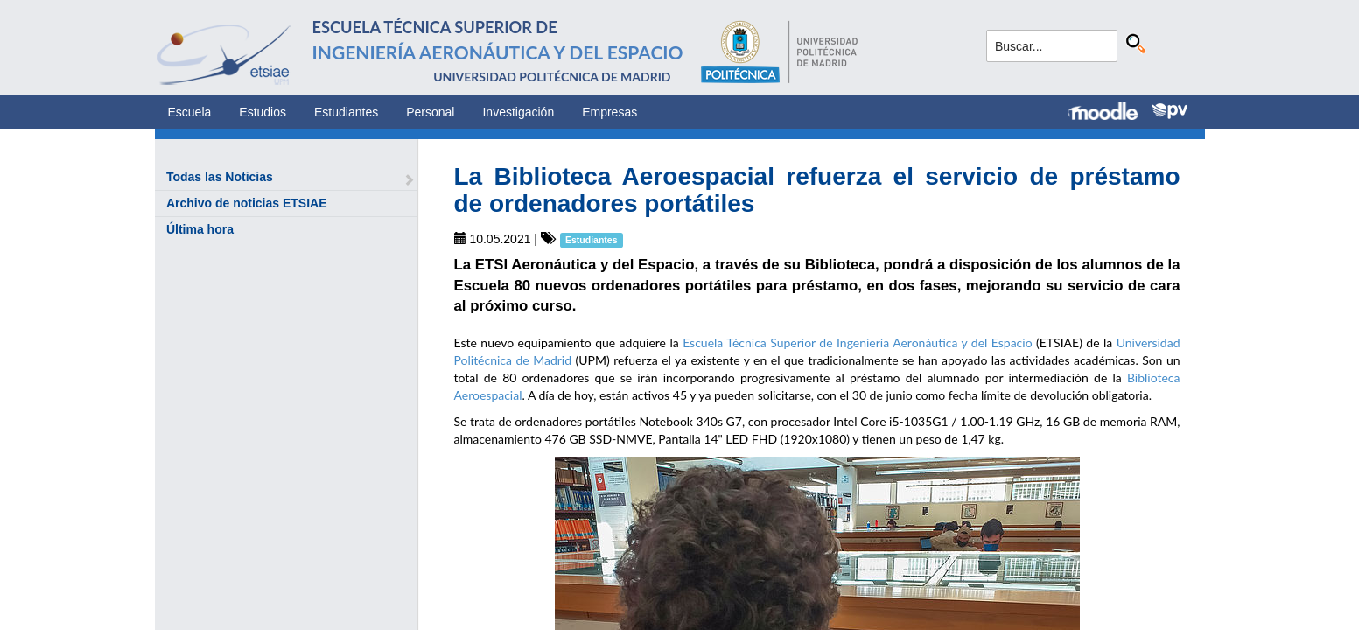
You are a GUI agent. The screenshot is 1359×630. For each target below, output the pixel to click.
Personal (430, 112)
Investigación (518, 112)
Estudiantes (346, 112)
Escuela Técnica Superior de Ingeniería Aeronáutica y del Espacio (857, 342)
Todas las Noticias (219, 177)
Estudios (262, 112)
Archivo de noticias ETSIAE (246, 203)
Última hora (200, 229)
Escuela (190, 112)
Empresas (609, 112)
